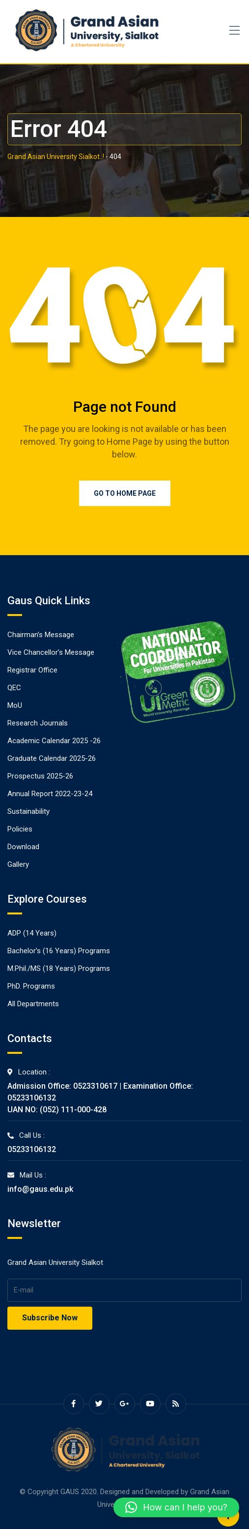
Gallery (18, 864)
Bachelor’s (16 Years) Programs (58, 950)
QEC (14, 687)
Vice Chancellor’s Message (50, 652)
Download (23, 846)
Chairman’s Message (40, 634)
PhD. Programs (31, 986)
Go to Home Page (125, 493)
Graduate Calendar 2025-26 (51, 758)
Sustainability (28, 811)
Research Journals (37, 723)
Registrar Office (32, 670)
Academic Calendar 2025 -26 (54, 740)
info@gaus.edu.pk (40, 1189)
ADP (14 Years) (31, 933)
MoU (14, 705)
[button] (176, 1507)
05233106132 (31, 1149)
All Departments (33, 1003)
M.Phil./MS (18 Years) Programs (58, 968)
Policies (19, 829)
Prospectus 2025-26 (40, 776)
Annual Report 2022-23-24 (49, 793)
